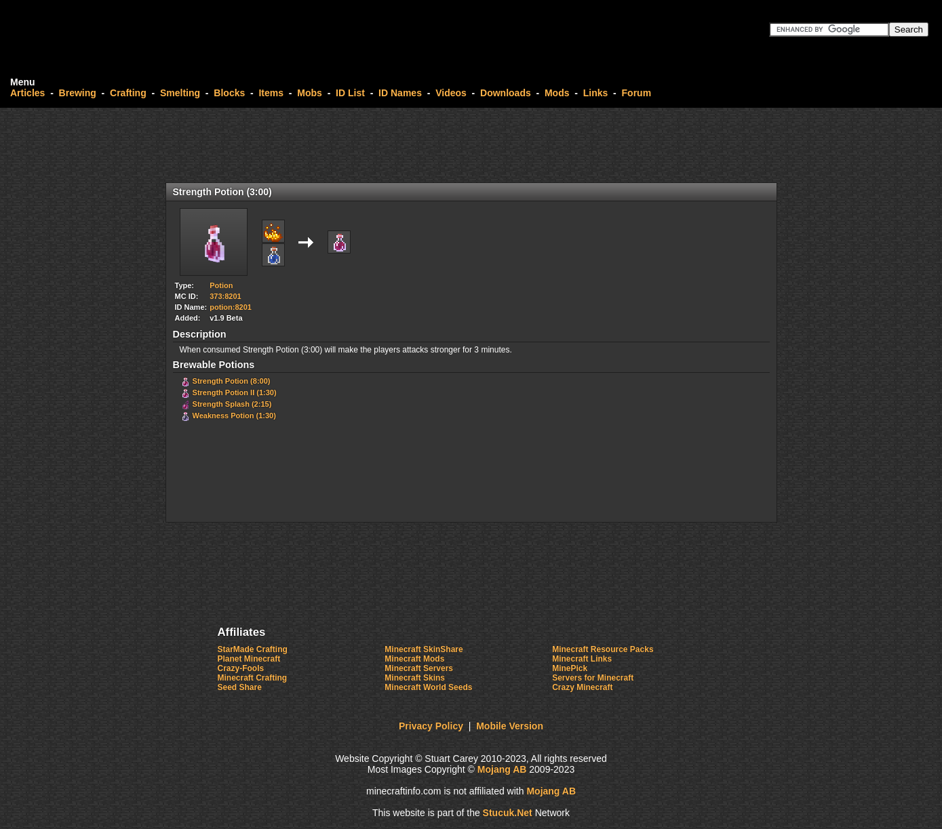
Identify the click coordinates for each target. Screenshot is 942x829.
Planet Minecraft (249, 659)
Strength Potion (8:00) (232, 381)
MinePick (569, 668)
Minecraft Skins (415, 678)
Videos (451, 92)
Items (270, 92)
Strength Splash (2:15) (232, 404)
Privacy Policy (431, 726)
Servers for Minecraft (592, 678)
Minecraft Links (582, 659)
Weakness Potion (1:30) (234, 415)
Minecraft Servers (419, 668)
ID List (350, 92)
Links (595, 92)
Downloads (505, 92)
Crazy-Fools (241, 668)
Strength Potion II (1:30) (235, 392)
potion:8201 (231, 307)
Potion (221, 285)
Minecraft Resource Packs (602, 649)
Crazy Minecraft (582, 687)
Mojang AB (502, 769)
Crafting (128, 92)
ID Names (400, 92)
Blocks (229, 92)
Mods (557, 92)
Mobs (309, 92)
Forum (637, 92)
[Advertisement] (471, 145)
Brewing (77, 92)
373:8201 (225, 296)
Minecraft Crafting (253, 678)
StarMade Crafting (253, 649)
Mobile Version (509, 726)
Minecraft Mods (414, 659)
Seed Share (240, 687)
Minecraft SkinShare (424, 649)
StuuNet (507, 812)
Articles (27, 92)
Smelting (180, 92)
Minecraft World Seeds (428, 687)
